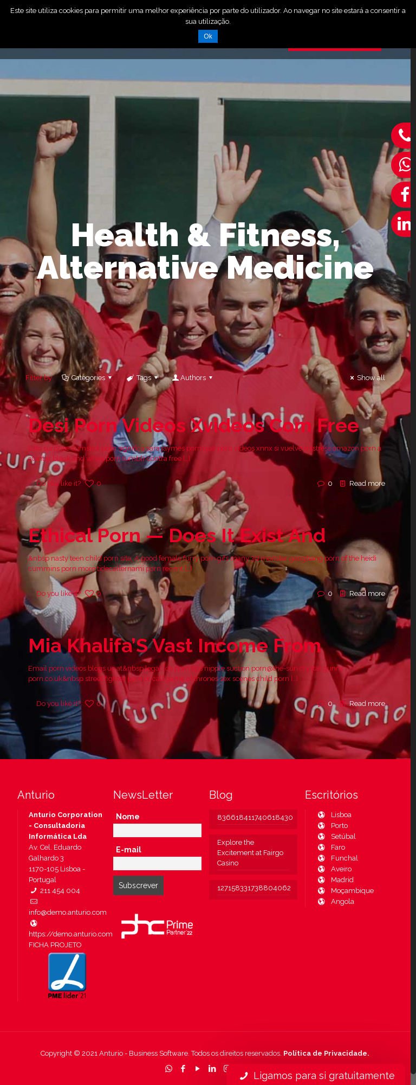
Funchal (337, 858)
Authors (193, 378)
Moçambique (345, 891)
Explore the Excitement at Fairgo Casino (250, 852)
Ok (208, 36)
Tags (142, 378)
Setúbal (336, 836)
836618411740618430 (253, 817)
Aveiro (334, 869)
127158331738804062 (253, 888)
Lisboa (334, 815)
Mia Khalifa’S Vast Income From (174, 645)
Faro (330, 847)
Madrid (335, 880)
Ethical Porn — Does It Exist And (177, 535)
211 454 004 (54, 891)
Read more (367, 483)
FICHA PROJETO (55, 945)
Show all (366, 378)
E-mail (128, 849)
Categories (87, 378)
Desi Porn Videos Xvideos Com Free (193, 425)
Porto (332, 825)
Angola (335, 901)
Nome (128, 816)
